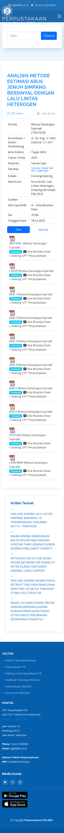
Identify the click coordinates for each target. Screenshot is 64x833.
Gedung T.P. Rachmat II (15, 719)
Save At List (46, 115)
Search (49, 38)
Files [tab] (18, 232)
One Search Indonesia (17, 693)
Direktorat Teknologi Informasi (22, 680)
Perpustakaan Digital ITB (24, 17)
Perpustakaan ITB (15, 667)
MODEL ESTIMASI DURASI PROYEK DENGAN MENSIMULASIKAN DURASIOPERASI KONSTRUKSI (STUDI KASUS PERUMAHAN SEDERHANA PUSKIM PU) (33, 613)
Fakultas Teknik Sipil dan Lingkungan (42, 171)
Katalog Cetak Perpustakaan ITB (23, 673)
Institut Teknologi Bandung (20, 660)
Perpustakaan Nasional (18, 686)
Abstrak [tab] (43, 232)
